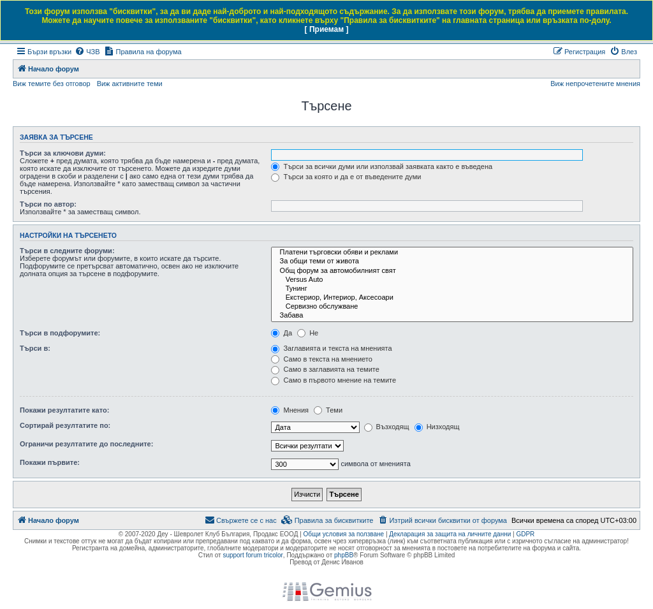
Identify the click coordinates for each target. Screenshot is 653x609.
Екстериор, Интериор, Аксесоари (452, 297)
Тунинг (452, 288)
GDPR (525, 534)
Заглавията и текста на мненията (331, 348)
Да (281, 333)
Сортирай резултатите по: (65, 425)
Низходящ (437, 426)
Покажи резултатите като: (64, 410)
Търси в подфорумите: (60, 333)
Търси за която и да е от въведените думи (346, 176)
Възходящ (386, 426)
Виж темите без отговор (52, 83)
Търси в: (35, 348)
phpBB (343, 555)
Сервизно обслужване (452, 306)
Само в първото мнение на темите (333, 380)
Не (307, 333)
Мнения (290, 410)
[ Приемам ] (327, 29)
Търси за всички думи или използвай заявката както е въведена (381, 166)
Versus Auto (452, 279)
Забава (452, 315)
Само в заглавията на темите (325, 369)
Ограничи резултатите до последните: (86, 444)
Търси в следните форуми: (67, 250)
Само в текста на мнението (321, 359)
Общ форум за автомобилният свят (452, 271)
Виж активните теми (130, 83)
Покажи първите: (50, 462)
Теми (328, 410)
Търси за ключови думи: (63, 153)
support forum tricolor (252, 555)
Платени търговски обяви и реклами (452, 252)
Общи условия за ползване (344, 534)
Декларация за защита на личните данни (450, 534)
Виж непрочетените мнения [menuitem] (595, 83)
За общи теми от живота (452, 261)
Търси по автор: (48, 204)
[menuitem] (87, 51)
